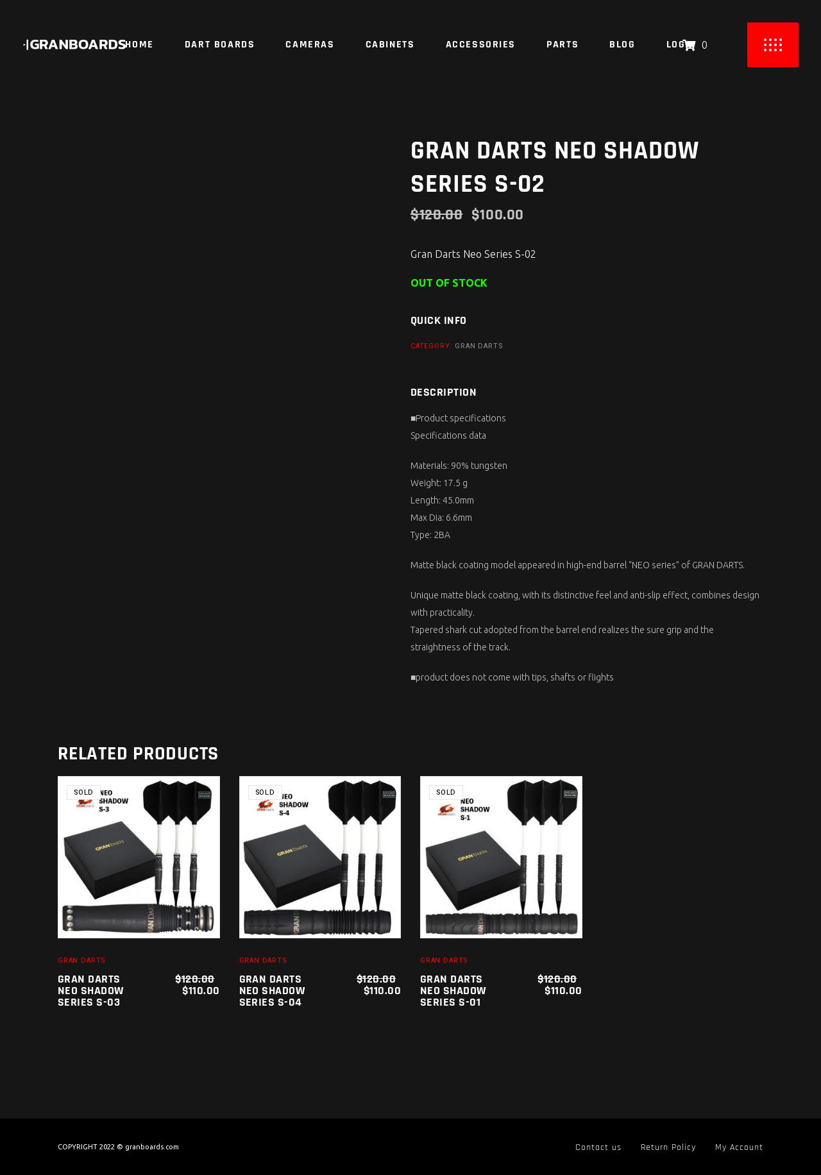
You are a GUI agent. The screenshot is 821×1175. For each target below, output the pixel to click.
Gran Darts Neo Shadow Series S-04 (272, 991)
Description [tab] (443, 392)
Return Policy (668, 1147)
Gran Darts (478, 346)
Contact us (598, 1147)
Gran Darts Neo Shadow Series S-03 (91, 991)
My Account (739, 1147)
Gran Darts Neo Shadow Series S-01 (453, 991)
